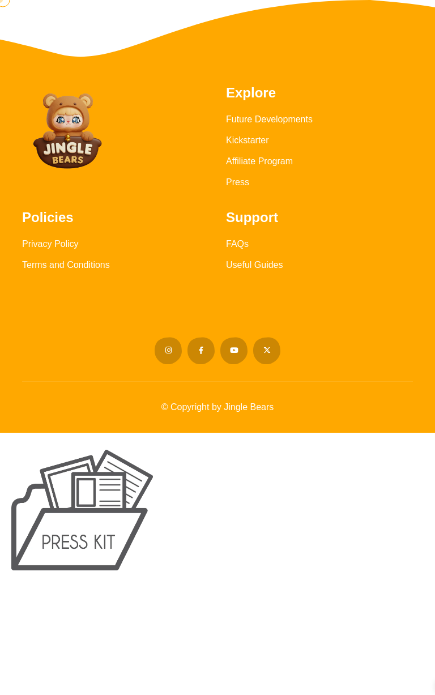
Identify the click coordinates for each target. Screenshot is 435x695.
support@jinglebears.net (256, 669)
